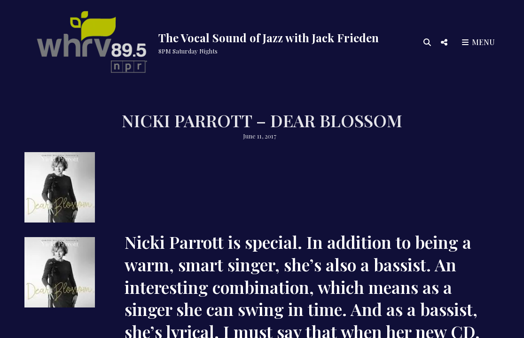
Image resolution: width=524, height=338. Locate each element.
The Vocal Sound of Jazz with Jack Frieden (268, 37)
